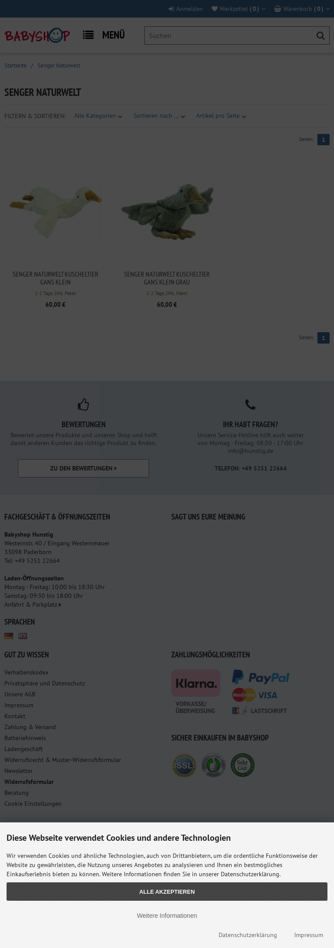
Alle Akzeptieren (167, 891)
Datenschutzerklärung (248, 935)
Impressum (308, 935)
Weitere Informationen (167, 915)
